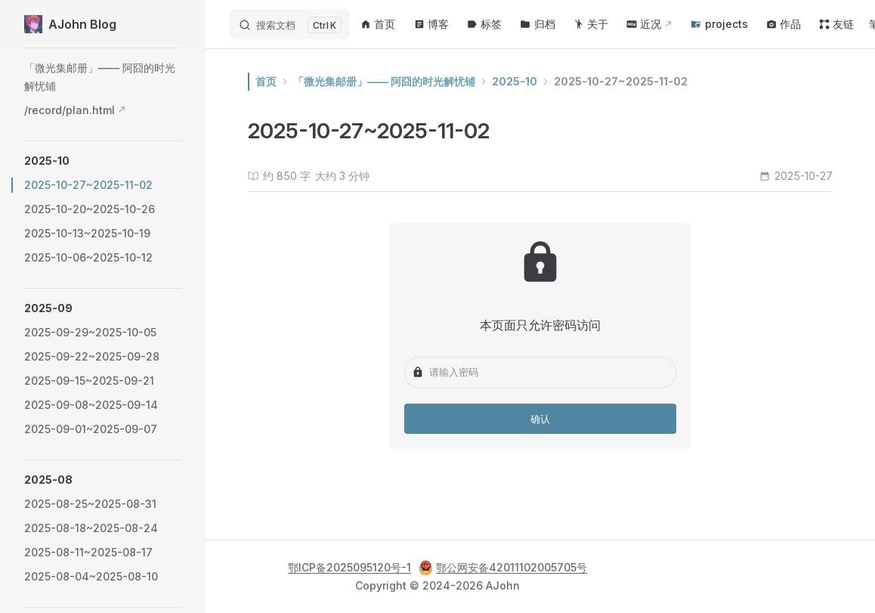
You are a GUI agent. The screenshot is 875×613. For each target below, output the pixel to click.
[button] (102, 161)
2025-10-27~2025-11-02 (621, 81)
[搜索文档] (290, 24)
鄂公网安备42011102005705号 (503, 567)
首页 (266, 81)
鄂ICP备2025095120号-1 (349, 567)
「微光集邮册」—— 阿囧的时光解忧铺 (384, 81)
